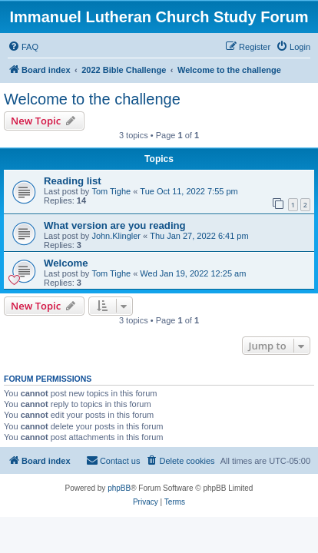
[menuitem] (23, 47)
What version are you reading (115, 225)
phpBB (119, 488)
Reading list (72, 181)
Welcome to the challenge (92, 99)
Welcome (66, 263)
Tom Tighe (111, 191)
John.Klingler (116, 235)
